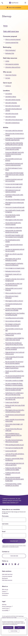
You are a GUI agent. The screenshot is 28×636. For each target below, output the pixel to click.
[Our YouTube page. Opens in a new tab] (3, 564)
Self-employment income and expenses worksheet (12, 190)
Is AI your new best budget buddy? (14, 184)
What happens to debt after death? (14, 219)
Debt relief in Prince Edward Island (14, 119)
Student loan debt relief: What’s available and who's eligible (13, 468)
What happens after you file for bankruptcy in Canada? (13, 259)
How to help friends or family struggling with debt (12, 215)
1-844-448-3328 (14, 556)
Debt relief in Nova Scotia (11, 113)
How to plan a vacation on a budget (14, 380)
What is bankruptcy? (10, 50)
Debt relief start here (7, 574)
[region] (14, 626)
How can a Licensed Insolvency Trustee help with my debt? (13, 148)
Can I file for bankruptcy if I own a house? (13, 168)
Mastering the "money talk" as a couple (13, 275)
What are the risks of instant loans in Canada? (14, 134)
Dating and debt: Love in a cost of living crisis (13, 289)
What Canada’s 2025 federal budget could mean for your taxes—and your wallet (14, 174)
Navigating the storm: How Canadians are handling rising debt (15, 314)
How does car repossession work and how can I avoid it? (14, 250)
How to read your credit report (13, 321)
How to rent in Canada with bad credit (14, 207)
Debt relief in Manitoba (11, 102)
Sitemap (4, 604)
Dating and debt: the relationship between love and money (13, 231)
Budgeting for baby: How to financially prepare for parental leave (14, 367)
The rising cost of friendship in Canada (15, 199)
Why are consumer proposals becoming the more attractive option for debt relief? (14, 479)
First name (5, 516)
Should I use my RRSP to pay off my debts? (14, 371)
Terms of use (6, 608)
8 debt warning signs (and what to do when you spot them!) (14, 464)
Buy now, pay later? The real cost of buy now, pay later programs (14, 362)
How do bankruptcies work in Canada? (12, 240)
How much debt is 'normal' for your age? (14, 329)
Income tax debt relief (10, 451)
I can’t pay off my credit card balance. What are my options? (14, 454)
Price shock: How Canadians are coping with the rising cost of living (14, 343)
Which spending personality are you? (14, 444)
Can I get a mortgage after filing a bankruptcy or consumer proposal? (14, 384)
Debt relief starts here (11, 31)
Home (5, 26)
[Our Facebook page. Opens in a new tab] (9, 564)
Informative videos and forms (12, 67)
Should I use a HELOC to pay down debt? (14, 254)
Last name (5, 524)
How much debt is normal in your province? (13, 159)
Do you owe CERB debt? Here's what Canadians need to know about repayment (14, 154)
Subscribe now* (14, 541)
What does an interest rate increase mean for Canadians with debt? (14, 389)
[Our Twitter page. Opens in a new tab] (12, 564)
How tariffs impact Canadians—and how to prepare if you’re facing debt (14, 236)
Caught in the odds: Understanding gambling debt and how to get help (14, 143)
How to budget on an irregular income (14, 268)
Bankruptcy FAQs (9, 53)
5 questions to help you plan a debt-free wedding (14, 195)
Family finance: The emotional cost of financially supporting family (14, 139)
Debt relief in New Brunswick (12, 105)
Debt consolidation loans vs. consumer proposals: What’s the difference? (13, 435)
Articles (7, 61)
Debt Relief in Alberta (10, 96)
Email (3, 531)
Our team (7, 78)
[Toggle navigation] (25, 3)
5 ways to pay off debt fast (12, 402)
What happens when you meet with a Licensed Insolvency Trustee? (14, 410)
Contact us (8, 85)
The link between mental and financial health (15, 415)
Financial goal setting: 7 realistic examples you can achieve (13, 484)
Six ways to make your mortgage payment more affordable (13, 309)
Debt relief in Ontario (10, 116)
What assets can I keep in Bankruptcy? (11, 296)
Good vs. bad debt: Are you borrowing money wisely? (14, 420)
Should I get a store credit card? (13, 187)
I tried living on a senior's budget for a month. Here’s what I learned (14, 338)
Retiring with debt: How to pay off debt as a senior (15, 406)
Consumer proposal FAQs (11, 42)
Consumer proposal (7, 576)
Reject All (20, 627)
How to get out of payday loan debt (14, 447)
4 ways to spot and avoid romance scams (14, 245)
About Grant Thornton (10, 75)
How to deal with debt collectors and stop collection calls (14, 398)
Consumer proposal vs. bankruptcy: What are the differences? (14, 264)
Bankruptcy (5, 578)
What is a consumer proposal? (13, 39)
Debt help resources (7, 580)
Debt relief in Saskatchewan (12, 122)
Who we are (5, 589)
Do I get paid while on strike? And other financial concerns (13, 284)
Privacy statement (7, 606)
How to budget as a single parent (13, 227)
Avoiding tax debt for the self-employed (12, 473)
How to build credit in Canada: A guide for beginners (14, 211)
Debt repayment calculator (12, 64)
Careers (4, 591)
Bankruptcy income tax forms (12, 271)
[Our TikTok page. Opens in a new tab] (18, 564)
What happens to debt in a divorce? (14, 300)
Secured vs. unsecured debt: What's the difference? (14, 459)
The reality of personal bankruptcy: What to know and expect (14, 440)
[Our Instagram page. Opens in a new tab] (6, 564)
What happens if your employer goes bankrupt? (14, 203)
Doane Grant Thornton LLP (11, 502)
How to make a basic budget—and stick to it (14, 424)
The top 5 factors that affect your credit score (13, 429)
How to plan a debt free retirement (14, 130)
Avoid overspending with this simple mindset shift (14, 357)
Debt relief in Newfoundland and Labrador (13, 109)
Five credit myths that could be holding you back (13, 334)
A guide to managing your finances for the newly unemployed (15, 348)
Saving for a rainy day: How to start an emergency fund (14, 279)
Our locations (8, 93)
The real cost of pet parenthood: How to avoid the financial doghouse (14, 376)
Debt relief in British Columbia (12, 99)
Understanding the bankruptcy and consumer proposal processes (14, 164)
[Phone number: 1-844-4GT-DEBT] (2, 3)
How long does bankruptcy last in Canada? (13, 304)
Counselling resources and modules (14, 318)
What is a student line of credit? (13, 293)
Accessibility (6, 610)
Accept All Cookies (8, 627)
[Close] (25, 619)
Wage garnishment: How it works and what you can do (14, 353)
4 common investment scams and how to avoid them (14, 180)
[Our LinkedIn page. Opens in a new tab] (15, 564)
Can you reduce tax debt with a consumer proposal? (13, 223)
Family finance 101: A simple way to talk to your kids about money (14, 393)
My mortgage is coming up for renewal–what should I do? (12, 324)
